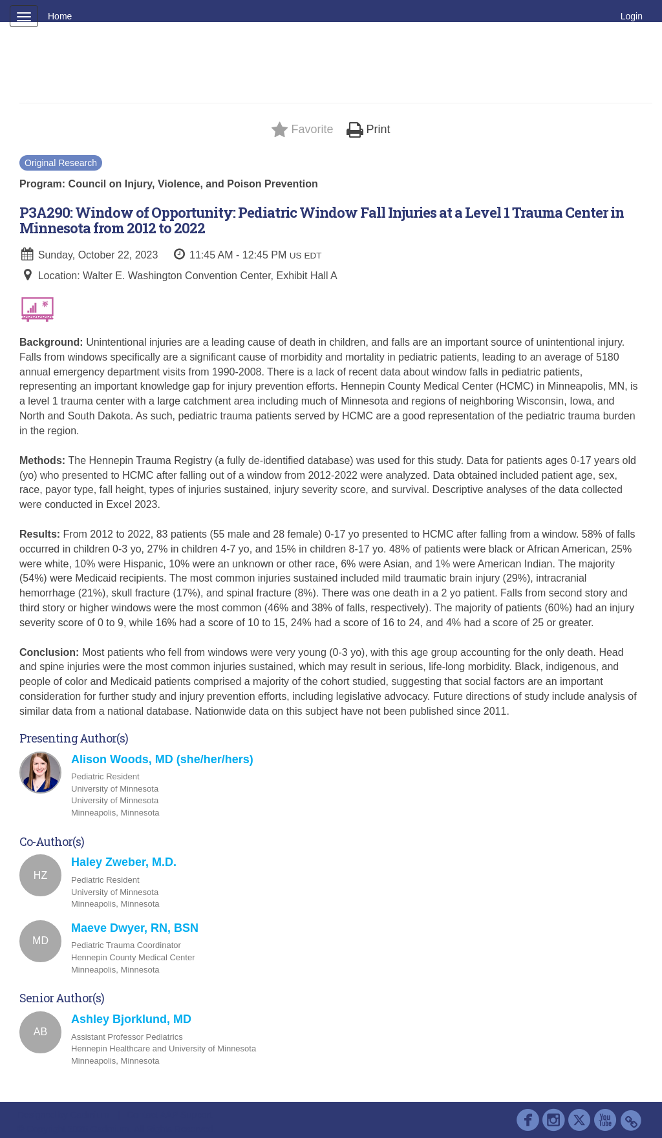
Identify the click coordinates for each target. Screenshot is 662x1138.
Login (632, 16)
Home (60, 16)
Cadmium (89, 1115)
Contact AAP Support (169, 1115)
